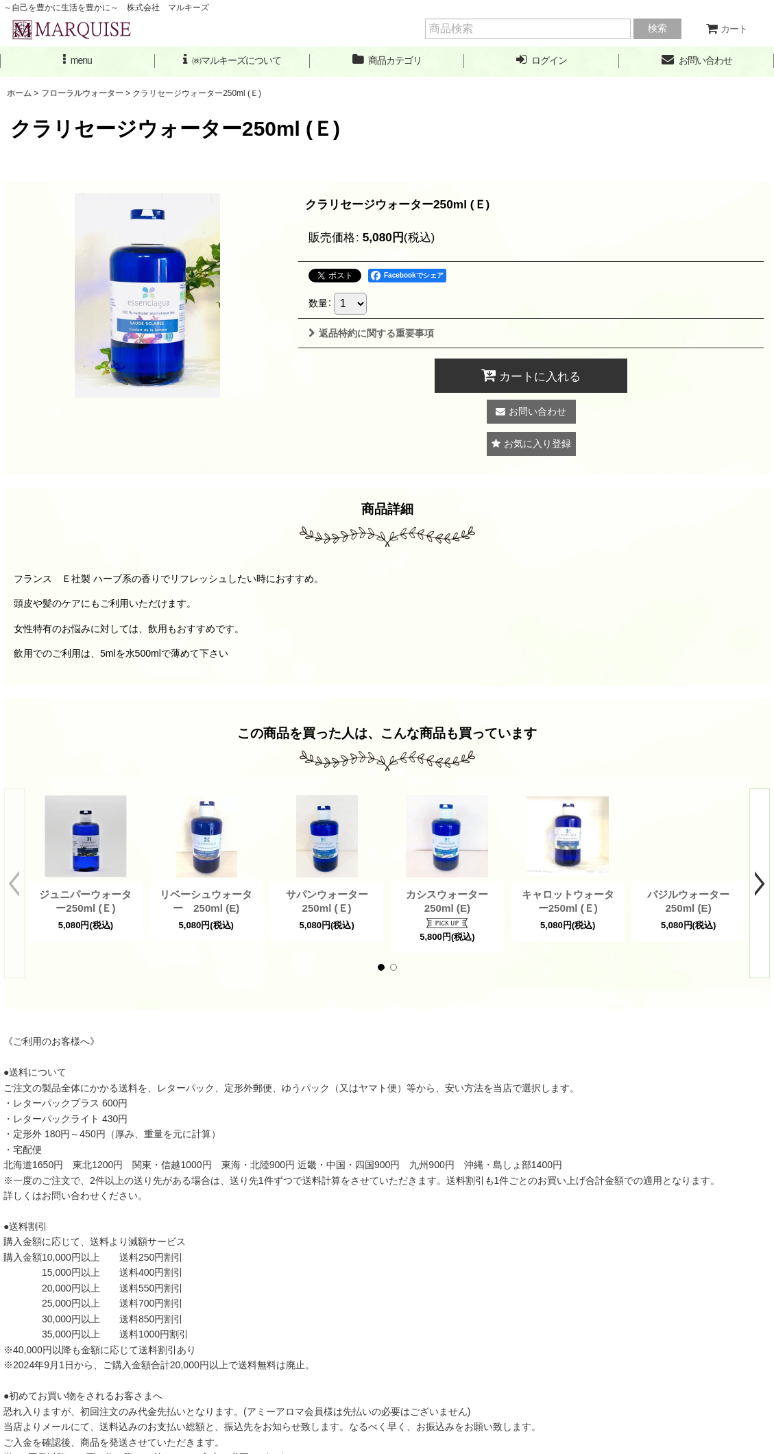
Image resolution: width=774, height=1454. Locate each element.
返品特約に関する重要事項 (371, 333)
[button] (77, 61)
